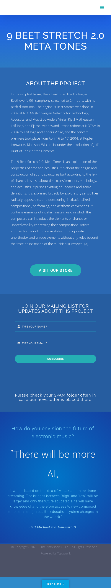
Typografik (64, 553)
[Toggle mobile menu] (102, 7)
